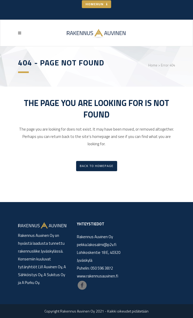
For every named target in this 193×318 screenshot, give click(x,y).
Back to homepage (96, 166)
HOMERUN (96, 4)
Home (152, 65)
